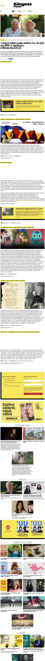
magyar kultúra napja (22, 40)
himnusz (26, 40)
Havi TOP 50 (25, 11)
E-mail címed (26, 379)
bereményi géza (12, 40)
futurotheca (30, 11)
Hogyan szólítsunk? (27, 382)
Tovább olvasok (18, 108)
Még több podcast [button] (8, 532)
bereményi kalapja (16, 40)
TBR (16, 11)
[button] (0, 11)
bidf (32, 40)
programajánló (7, 40)
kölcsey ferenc (30, 40)
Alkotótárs (20, 11)
